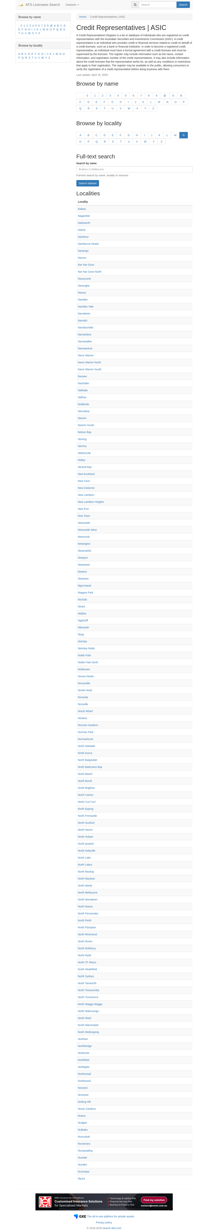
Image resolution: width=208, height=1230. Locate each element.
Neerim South (86, 425)
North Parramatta (88, 913)
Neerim (82, 418)
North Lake (84, 857)
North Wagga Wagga (90, 1004)
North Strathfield (87, 969)
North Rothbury (87, 948)
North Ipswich (86, 843)
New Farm (84, 480)
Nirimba (82, 641)
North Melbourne (87, 892)
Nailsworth (84, 222)
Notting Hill (84, 1101)
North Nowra (85, 906)
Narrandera (84, 334)
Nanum (82, 257)
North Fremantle (87, 815)
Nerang (82, 439)
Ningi (81, 634)
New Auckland (86, 473)
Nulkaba (82, 1129)
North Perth (84, 920)
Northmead (84, 1073)
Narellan (83, 299)
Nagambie (84, 215)
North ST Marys (87, 962)
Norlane (82, 718)
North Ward (84, 1018)
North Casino (85, 794)
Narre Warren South (89, 369)
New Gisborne (86, 487)
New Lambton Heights (91, 501)
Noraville (83, 704)
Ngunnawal (84, 585)
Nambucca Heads (88, 243)
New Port (83, 508)
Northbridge (85, 1045)
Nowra (81, 1115)
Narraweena (85, 348)
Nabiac (82, 208)
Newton (82, 571)
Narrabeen (84, 313)
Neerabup (84, 411)
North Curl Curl (86, 801)
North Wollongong (88, 1032)
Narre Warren (86, 355)
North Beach (85, 773)
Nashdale (83, 383)
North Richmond (87, 934)
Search (183, 4)
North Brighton (86, 787)
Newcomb (84, 536)
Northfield (83, 1059)
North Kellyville (86, 850)
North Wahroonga (88, 1011)
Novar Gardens (87, 1108)
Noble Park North (88, 662)
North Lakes (85, 864)
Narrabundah (85, 327)
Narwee (82, 376)
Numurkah (84, 1136)
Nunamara (84, 1143)
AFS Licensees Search (43, 5)
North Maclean (86, 878)
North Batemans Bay (90, 766)
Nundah (82, 1157)
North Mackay (86, 871)
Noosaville (84, 683)
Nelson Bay (84, 432)
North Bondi (85, 780)
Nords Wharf (85, 711)
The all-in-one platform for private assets (110, 1216)
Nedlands (83, 404)
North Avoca (85, 753)
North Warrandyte (88, 1025)
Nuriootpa (83, 1171)
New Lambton (86, 494)
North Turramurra (88, 997)
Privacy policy (104, 1222)
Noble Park (84, 655)
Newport (83, 557)
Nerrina (82, 446)
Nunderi (82, 1164)
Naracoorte (84, 278)
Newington (84, 543)
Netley (81, 460)
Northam (83, 1039)
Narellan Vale (86, 306)
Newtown (83, 578)
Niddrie (82, 613)
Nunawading (85, 1150)
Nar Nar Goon (86, 264)
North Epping (85, 808)
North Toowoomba (88, 990)
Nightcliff (83, 620)
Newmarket (84, 550)
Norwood (83, 1094)
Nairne (82, 229)
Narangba (84, 285)
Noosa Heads (86, 676)
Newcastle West (87, 529)
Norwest (82, 1087)
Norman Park (85, 732)
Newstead (84, 564)
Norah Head (85, 690)
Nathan (82, 397)
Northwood (84, 1080)
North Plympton (87, 927)
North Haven (85, 829)
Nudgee (82, 1122)
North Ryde (84, 955)
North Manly (85, 885)
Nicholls (82, 599)
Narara (82, 292)
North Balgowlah (87, 759)
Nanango (83, 250)
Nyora (81, 1178)
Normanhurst (85, 739)
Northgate (83, 1066)
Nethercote (84, 453)
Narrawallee (85, 341)
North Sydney (86, 976)
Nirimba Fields (86, 648)
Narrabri (82, 320)
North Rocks (85, 941)
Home (82, 16)
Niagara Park (85, 592)
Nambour (83, 236)
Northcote (83, 1052)
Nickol (81, 606)
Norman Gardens (88, 725)
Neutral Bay (85, 467)
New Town (84, 515)
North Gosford (86, 822)
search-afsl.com (112, 1228)
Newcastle (84, 522)
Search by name (86, 163)
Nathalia (82, 390)
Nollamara (84, 669)
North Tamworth (87, 983)
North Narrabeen (87, 899)
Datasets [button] (72, 4)
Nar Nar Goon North (89, 271)
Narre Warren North (89, 362)
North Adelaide (86, 746)
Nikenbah (83, 627)
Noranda (83, 697)
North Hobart (85, 836)
